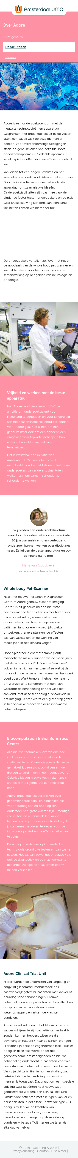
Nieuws (10, 57)
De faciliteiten (15, 47)
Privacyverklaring (22, 1151)
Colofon (43, 1151)
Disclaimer (58, 1151)
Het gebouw (14, 37)
